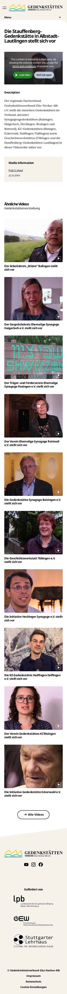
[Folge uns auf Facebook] (41, 864)
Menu (33, 17)
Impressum (33, 976)
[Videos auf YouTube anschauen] (26, 864)
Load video (24, 75)
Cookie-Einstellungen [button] (33, 987)
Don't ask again (44, 75)
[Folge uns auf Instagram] (33, 864)
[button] (4, 7)
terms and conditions (24, 66)
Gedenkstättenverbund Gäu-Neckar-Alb (33, 970)
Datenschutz (33, 981)
